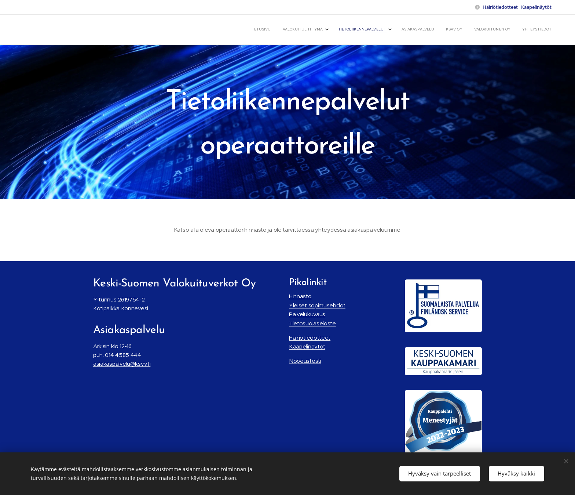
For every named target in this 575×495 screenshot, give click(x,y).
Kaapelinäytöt (536, 7)
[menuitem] (476, 30)
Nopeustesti (305, 360)
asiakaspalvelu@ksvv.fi (121, 363)
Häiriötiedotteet (500, 7)
